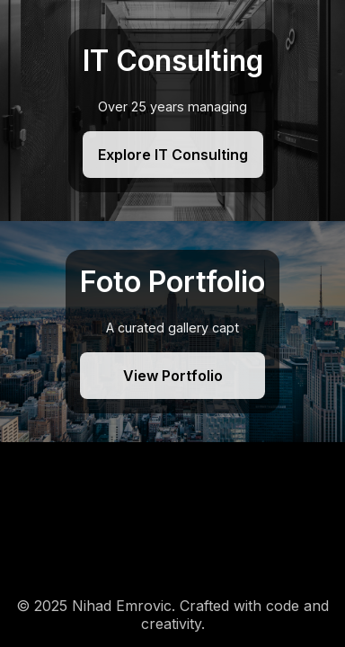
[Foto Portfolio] (172, 331)
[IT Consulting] (172, 110)
